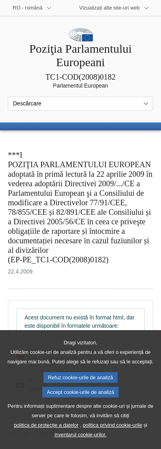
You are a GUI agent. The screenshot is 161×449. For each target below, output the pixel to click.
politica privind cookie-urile (112, 439)
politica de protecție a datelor (46, 439)
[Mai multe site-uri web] (114, 8)
